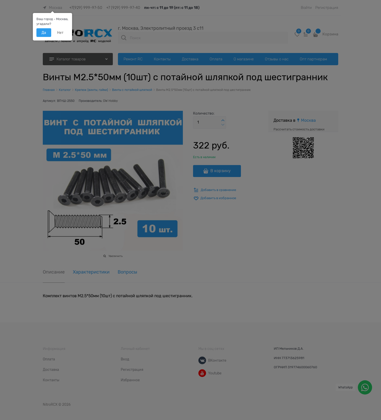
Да (44, 33)
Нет (60, 33)
